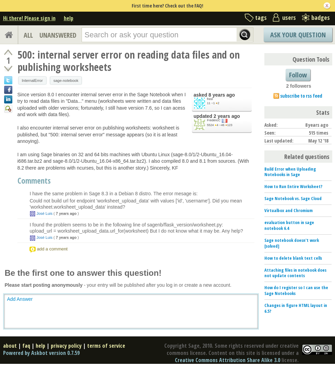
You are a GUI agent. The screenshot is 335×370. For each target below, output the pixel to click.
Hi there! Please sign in (29, 18)
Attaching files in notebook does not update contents (295, 273)
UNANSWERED (57, 35)
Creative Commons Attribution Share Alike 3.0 (227, 360)
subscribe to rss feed (301, 95)
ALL (28, 35)
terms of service (106, 345)
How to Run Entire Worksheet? (293, 186)
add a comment (52, 248)
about (10, 345)
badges (320, 17)
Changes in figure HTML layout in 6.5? (295, 308)
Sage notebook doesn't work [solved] (291, 243)
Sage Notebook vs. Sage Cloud (293, 198)
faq (26, 345)
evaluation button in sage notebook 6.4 (289, 225)
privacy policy (66, 345)
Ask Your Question (298, 34)
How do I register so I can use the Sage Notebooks (296, 290)
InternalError (32, 80)
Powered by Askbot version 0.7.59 (41, 353)
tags (261, 17)
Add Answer (20, 299)
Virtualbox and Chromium (288, 210)
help (68, 18)
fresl (210, 99)
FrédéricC (214, 120)
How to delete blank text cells (293, 258)
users (289, 17)
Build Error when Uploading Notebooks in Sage (290, 172)
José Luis (44, 213)
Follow (298, 74)
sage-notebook (66, 80)
